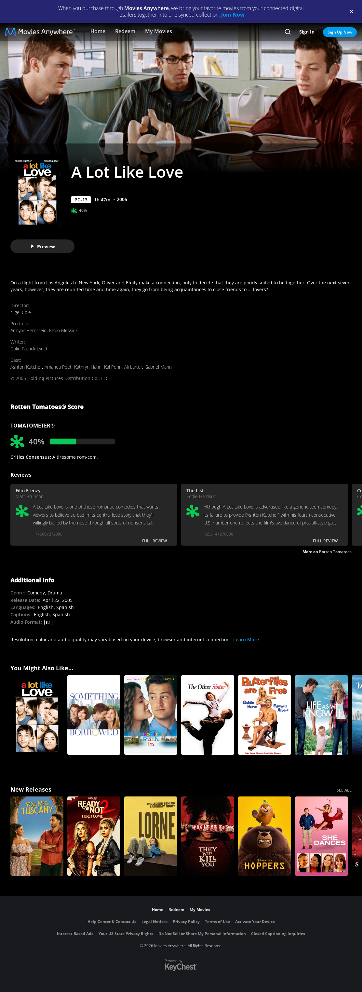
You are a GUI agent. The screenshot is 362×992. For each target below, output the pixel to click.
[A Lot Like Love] (36, 715)
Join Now (233, 14)
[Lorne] (150, 836)
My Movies (158, 31)
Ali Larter (133, 367)
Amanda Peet (58, 367)
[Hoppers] (264, 836)
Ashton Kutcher (26, 367)
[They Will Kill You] (207, 836)
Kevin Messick (63, 330)
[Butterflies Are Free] (264, 715)
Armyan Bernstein (28, 330)
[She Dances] (321, 836)
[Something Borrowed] (93, 715)
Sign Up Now (340, 32)
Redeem (125, 31)
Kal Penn (113, 367)
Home (97, 31)
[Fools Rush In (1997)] (150, 715)
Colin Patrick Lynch (29, 349)
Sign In (307, 32)
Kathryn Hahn (87, 367)
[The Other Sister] (207, 715)
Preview (42, 246)
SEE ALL (344, 790)
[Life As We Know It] (321, 715)
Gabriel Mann (158, 367)
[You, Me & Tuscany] (36, 836)
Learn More (246, 639)
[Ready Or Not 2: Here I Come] (93, 836)
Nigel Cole (20, 312)
